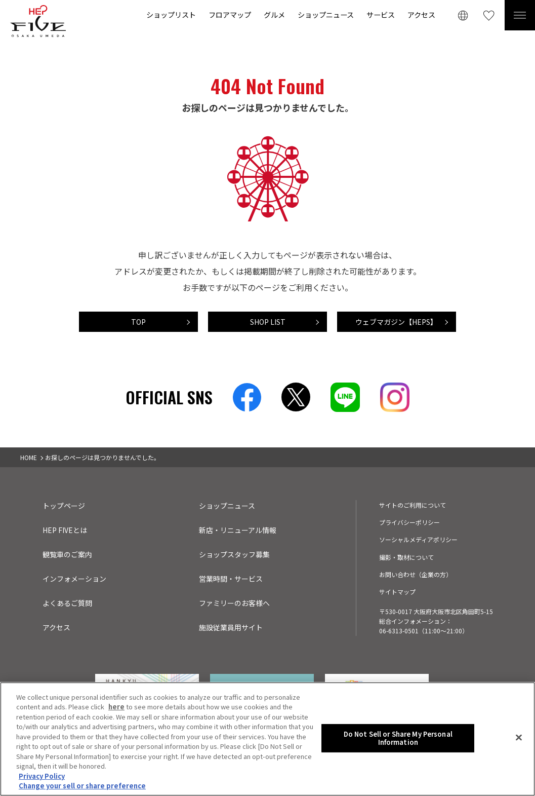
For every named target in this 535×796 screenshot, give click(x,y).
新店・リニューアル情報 (237, 530)
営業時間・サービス (231, 579)
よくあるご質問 (67, 603)
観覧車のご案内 (67, 554)
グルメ (274, 14)
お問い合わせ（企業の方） (415, 574)
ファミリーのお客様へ (234, 603)
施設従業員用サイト (231, 627)
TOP (138, 322)
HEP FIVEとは (65, 530)
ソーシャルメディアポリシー (418, 539)
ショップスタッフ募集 (234, 554)
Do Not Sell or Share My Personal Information (398, 739)
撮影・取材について (406, 557)
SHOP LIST (267, 322)
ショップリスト (171, 14)
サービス (380, 14)
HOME (28, 457)
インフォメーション (74, 579)
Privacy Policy (42, 777)
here (116, 708)
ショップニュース (326, 14)
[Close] (519, 739)
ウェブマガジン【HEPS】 (396, 322)
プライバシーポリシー (409, 522)
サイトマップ (397, 591)
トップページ (64, 506)
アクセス (421, 14)
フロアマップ (230, 14)
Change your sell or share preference (82, 787)
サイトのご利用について (412, 505)
